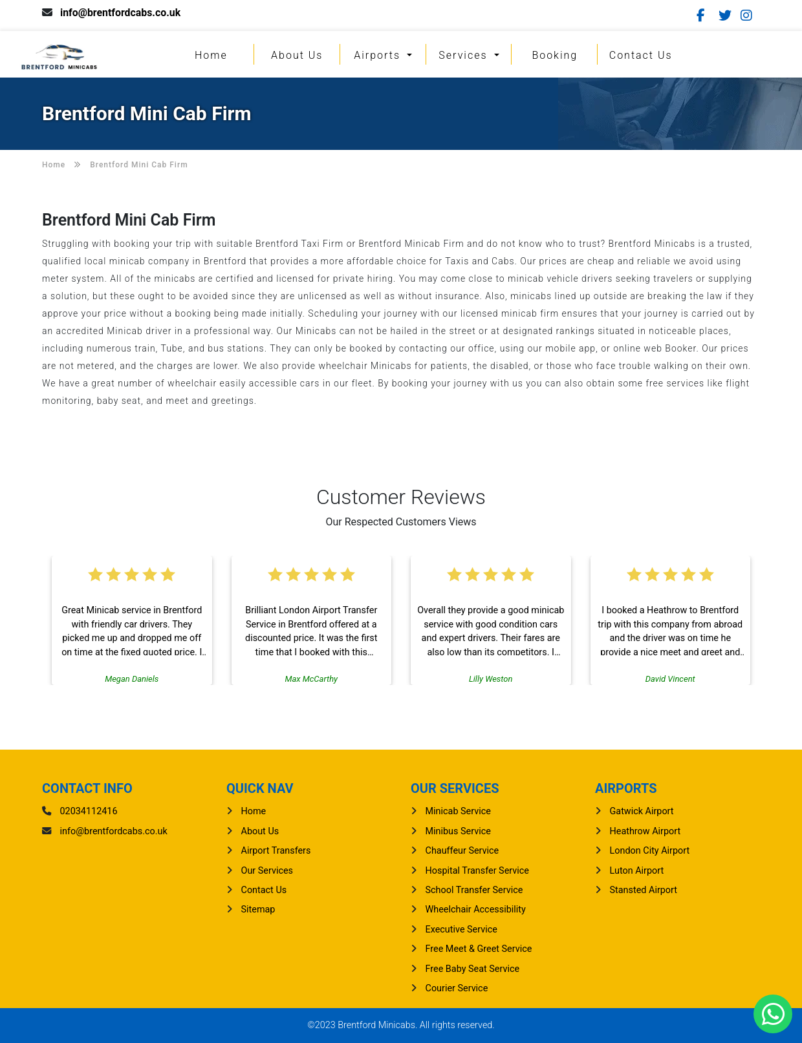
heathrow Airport (645, 831)
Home (211, 55)
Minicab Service (458, 811)
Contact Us (641, 55)
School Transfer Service (474, 890)
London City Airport (650, 850)
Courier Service (457, 988)
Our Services (267, 870)
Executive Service (461, 929)
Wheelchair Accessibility (476, 909)
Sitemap (258, 909)
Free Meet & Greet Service (479, 948)
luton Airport (637, 870)
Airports (379, 55)
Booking (555, 55)
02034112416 (89, 811)
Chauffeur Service (462, 850)
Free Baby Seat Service (473, 969)
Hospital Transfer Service (477, 870)
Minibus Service (458, 831)
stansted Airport (643, 890)
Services (465, 55)
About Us (297, 55)
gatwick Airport (642, 811)
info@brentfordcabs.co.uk (121, 12)
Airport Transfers (276, 850)
